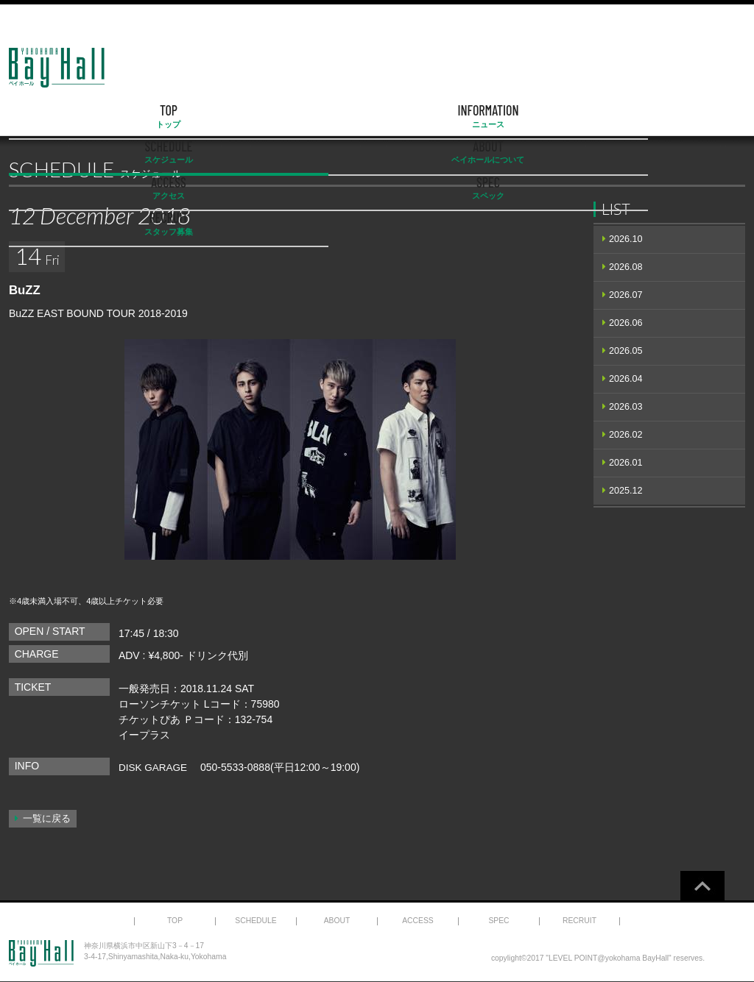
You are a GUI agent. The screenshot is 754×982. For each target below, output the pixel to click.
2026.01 (626, 463)
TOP (62, 116)
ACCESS (482, 116)
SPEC (587, 116)
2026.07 (626, 295)
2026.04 (626, 379)
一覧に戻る (47, 819)
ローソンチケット (160, 704)
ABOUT (377, 116)
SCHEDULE (272, 116)
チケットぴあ (149, 719)
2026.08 (626, 267)
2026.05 (626, 351)
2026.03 (626, 407)
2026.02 (626, 435)
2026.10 (626, 239)
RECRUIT (692, 116)
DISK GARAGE (154, 767)
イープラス (144, 735)
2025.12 (626, 490)
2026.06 (626, 323)
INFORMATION (167, 116)
